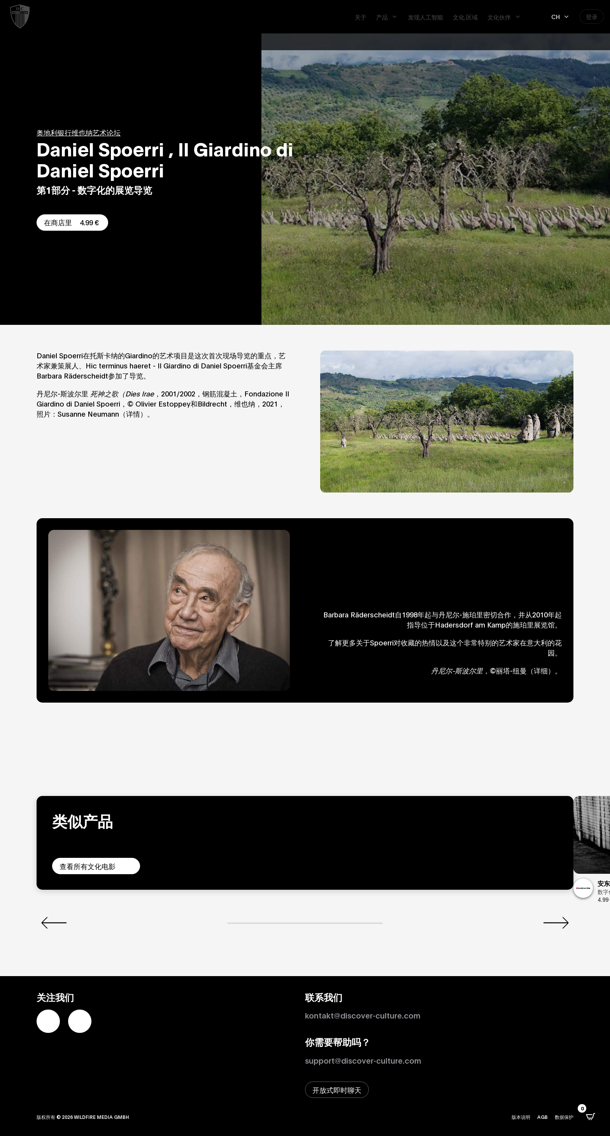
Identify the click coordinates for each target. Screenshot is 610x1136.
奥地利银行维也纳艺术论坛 (79, 132)
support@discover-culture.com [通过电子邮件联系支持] (363, 1060)
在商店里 (72, 222)
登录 (592, 16)
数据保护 (564, 1117)
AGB (542, 1117)
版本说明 (521, 1117)
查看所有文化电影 (88, 866)
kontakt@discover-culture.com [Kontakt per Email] (363, 1015)
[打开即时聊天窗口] (337, 1090)
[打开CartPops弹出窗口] (590, 1116)
